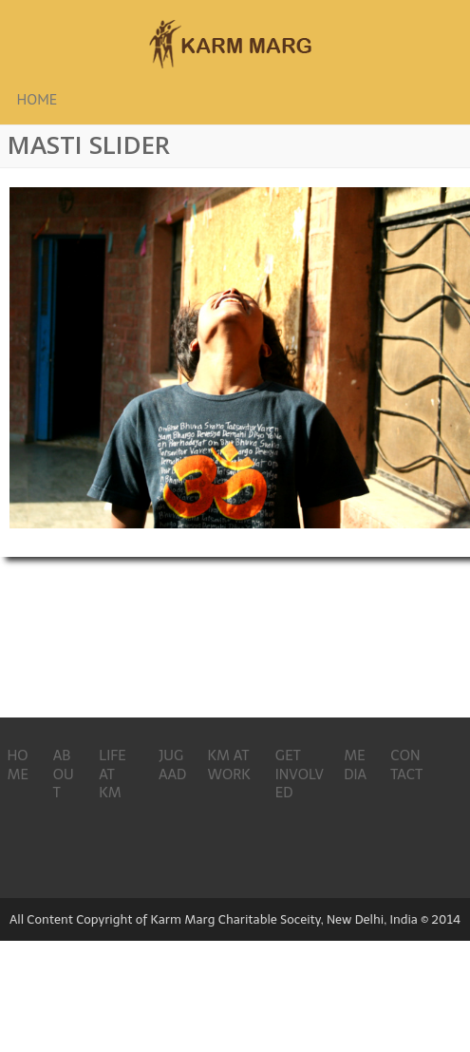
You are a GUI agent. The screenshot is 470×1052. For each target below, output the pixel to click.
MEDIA (355, 765)
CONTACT (406, 765)
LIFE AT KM (112, 774)
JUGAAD (172, 765)
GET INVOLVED (299, 774)
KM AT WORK (228, 765)
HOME (18, 765)
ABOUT (63, 774)
